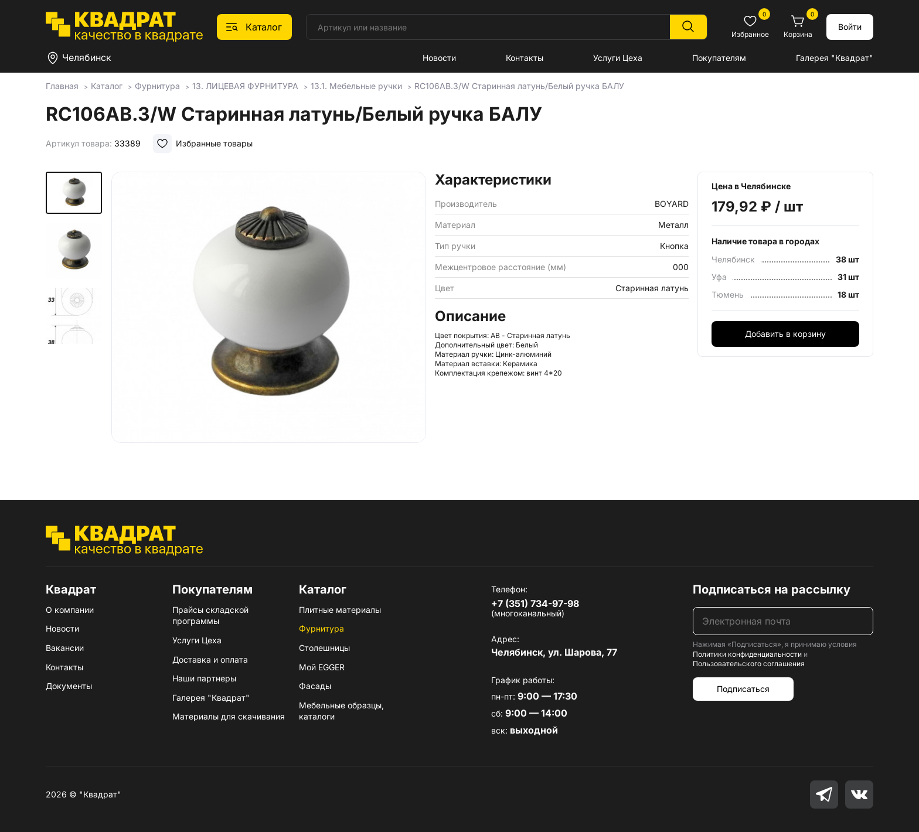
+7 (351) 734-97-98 (535, 603)
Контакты (524, 58)
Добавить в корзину (785, 334)
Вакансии (65, 648)
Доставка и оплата (210, 659)
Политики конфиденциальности (747, 654)
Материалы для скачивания (228, 716)
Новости (439, 58)
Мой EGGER (322, 667)
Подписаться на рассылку (771, 589)
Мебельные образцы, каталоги (341, 711)
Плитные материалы (340, 610)
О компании (70, 610)
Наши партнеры (204, 678)
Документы (69, 686)
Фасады (315, 686)
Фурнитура (321, 628)
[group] (268, 319)
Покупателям (719, 58)
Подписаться (743, 689)
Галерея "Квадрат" (834, 58)
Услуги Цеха (617, 58)
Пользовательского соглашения (749, 663)
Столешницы (324, 648)
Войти (850, 27)
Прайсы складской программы (210, 615)
